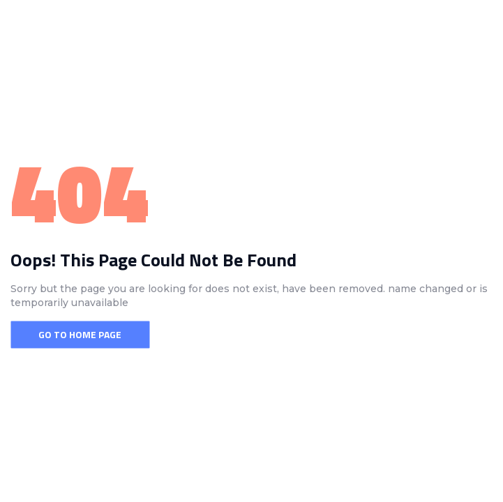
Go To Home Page (79, 334)
